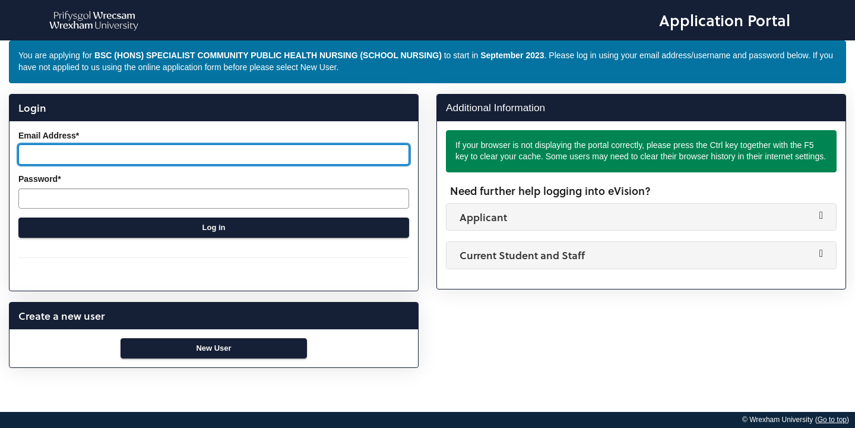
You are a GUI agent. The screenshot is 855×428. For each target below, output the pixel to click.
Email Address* (48, 135)
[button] (641, 217)
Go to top (832, 420)
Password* (39, 179)
